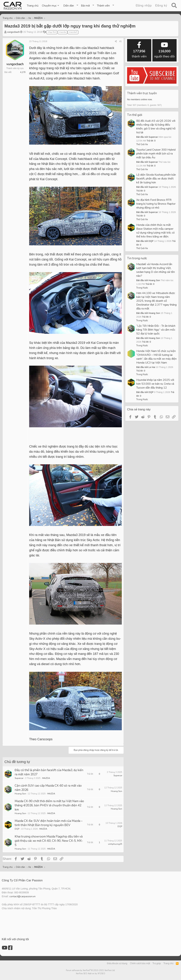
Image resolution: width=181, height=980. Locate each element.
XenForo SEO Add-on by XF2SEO (90, 973)
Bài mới (85, 5)
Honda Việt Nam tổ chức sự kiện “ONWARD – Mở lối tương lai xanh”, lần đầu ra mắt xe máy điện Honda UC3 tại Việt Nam (156, 357)
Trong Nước (142, 287)
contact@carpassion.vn (22, 896)
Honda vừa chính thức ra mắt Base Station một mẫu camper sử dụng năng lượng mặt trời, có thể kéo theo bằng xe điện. (155, 230)
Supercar (19, 778)
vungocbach (13, 32)
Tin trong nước (137, 258)
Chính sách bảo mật (140, 963)
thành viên (139, 50)
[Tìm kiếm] (174, 6)
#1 (120, 41)
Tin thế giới (134, 115)
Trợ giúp (157, 963)
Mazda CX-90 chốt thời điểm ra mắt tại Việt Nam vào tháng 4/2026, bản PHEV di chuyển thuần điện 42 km (49, 805)
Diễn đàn (68, 5)
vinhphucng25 (115, 844)
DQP (17, 828)
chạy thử (52, 32)
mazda (62, 32)
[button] (51, 5)
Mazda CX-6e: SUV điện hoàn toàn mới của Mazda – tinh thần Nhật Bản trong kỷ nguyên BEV (49, 823)
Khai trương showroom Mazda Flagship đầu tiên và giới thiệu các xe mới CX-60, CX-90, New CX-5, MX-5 (49, 841)
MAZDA (46, 778)
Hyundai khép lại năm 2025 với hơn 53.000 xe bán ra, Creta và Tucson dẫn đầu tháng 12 (155, 384)
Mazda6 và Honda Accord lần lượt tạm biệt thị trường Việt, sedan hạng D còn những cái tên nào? (155, 270)
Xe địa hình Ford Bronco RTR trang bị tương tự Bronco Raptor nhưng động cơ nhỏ (156, 204)
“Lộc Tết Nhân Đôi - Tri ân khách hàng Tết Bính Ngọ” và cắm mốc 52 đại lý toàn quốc (155, 330)
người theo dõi (164, 50)
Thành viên (103, 5)
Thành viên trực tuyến (142, 93)
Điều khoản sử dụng (117, 963)
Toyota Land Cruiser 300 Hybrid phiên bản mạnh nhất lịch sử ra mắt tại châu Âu (156, 153)
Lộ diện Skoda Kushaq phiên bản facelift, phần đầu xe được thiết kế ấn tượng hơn (156, 178)
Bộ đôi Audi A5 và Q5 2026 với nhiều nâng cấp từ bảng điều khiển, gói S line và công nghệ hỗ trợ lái (156, 126)
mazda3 (73, 32)
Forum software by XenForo (90, 970)
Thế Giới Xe (142, 144)
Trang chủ (32, 5)
